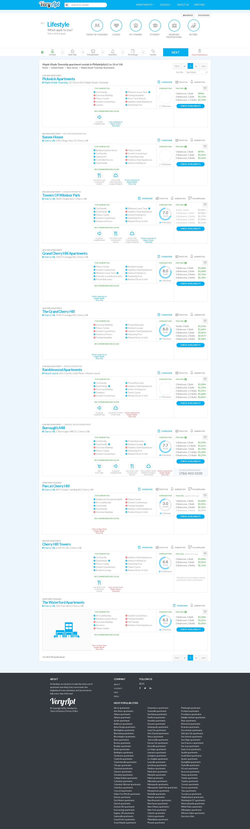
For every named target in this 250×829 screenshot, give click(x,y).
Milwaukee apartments (157, 781)
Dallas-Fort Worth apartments (127, 794)
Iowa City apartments (156, 730)
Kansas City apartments (157, 743)
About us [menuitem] (183, 4)
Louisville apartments (156, 762)
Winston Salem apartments (193, 813)
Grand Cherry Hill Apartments (64, 253)
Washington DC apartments (193, 800)
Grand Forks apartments (124, 819)
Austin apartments (122, 720)
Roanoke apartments (190, 727)
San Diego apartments (190, 739)
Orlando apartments (156, 813)
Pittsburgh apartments (190, 708)
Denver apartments (122, 797)
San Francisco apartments (192, 743)
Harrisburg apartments (157, 714)
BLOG (141, 683)
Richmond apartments (190, 724)
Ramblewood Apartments (62, 369)
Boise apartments (121, 739)
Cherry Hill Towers (56, 544)
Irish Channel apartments (158, 733)
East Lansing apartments (124, 810)
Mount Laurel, (51, 373)
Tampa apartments (189, 775)
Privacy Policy (72, 711)
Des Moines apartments (124, 800)
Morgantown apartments (158, 790)
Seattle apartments (189, 752)
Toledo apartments (189, 778)
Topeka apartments (189, 781)
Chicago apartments (122, 765)
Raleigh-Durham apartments (193, 717)
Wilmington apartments (191, 810)
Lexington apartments (156, 755)
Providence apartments (191, 714)
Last (204, 66)
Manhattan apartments (157, 771)
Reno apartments (188, 720)
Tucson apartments (189, 787)
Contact (118, 688)
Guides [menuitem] (165, 4)
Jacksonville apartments (157, 739)
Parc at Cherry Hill (56, 486)
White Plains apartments (191, 806)
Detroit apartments (122, 803)
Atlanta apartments (122, 717)
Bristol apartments (122, 749)
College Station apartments (125, 778)
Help (116, 692)
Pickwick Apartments (58, 79)
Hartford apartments (156, 717)
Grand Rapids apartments (125, 822)
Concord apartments (123, 790)
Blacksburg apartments (124, 733)
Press (116, 696)
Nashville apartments (156, 794)
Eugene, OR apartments (124, 813)
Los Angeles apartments (157, 759)
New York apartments (156, 810)
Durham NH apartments (124, 806)
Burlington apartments (123, 752)
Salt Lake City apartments (192, 733)
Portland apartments (190, 711)
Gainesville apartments (123, 816)
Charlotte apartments (123, 759)
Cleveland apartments (123, 775)
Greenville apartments (156, 711)
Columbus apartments (123, 787)
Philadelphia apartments (157, 819)
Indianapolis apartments (157, 727)
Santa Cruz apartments (191, 749)
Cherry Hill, (49, 140)
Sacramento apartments (191, 730)
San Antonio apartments (191, 736)
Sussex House (52, 137)
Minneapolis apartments (157, 784)
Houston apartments (156, 724)
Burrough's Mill (53, 428)
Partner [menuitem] (199, 4)
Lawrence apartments (156, 752)
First (177, 66)
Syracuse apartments (190, 771)
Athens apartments (122, 714)
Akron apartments (121, 708)
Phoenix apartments (156, 822)
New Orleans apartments (158, 806)
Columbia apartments (123, 781)
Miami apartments (155, 778)
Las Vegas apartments (156, 749)
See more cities (187, 816)
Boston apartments (122, 743)
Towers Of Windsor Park (61, 195)
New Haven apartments (157, 803)
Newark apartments (156, 797)
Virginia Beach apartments (192, 797)
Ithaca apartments (155, 736)
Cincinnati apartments (123, 768)
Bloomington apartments (124, 736)
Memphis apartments (156, 775)
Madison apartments (156, 768)
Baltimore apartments (123, 724)
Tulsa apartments (188, 790)
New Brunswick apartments (159, 800)
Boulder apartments (122, 746)
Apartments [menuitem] (145, 4)
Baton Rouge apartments (124, 727)
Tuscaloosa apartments (191, 794)
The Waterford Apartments (63, 602)
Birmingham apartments (124, 730)
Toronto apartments (190, 784)
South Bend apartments (191, 755)
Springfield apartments (191, 762)
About (117, 684)
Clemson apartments (123, 771)
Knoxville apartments (156, 746)
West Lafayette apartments (193, 803)
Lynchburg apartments (157, 765)
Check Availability (190, 106)
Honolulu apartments (156, 720)
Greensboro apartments (157, 708)
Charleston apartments (124, 755)
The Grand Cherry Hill (58, 311)
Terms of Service (57, 711)
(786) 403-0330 (190, 473)
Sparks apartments (189, 759)
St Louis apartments (189, 768)
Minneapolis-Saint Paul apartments (162, 787)
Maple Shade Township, (56, 82)
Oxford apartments (155, 816)
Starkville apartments (190, 765)
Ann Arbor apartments (123, 711)
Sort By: (180, 72)
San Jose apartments (190, 746)
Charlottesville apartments (125, 762)
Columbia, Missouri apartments (127, 784)
